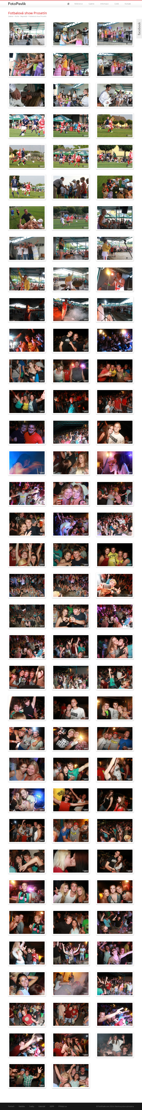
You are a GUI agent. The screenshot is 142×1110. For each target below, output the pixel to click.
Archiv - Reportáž (21, 16)
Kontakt (128, 4)
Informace (104, 4)
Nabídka (22, 1106)
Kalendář (42, 1106)
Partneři (11, 1106)
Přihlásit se (62, 1106)
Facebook (139, 28)
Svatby (31, 1106)
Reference (78, 4)
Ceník (116, 4)
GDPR (52, 1106)
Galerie (91, 4)
